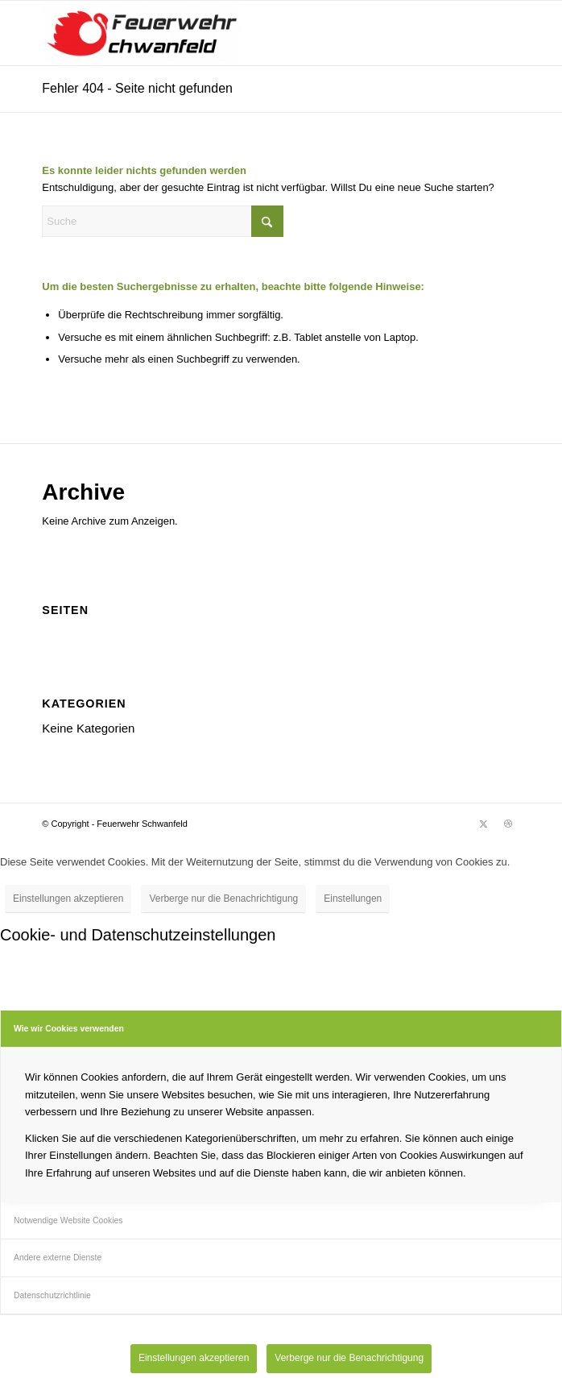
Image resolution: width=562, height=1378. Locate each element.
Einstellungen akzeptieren (68, 898)
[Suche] (162, 221)
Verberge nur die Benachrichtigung (223, 898)
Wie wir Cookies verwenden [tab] (69, 1028)
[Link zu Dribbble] (508, 823)
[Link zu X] (484, 823)
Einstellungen (353, 898)
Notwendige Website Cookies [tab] (68, 1220)
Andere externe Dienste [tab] (57, 1257)
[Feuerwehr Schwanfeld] (233, 33)
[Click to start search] (267, 221)
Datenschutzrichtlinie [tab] (52, 1295)
